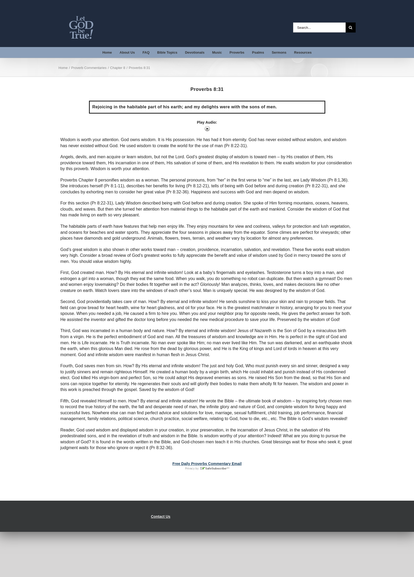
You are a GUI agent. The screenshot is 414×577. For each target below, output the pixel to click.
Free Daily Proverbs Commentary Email (207, 464)
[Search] (351, 27)
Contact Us (160, 516)
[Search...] (319, 27)
